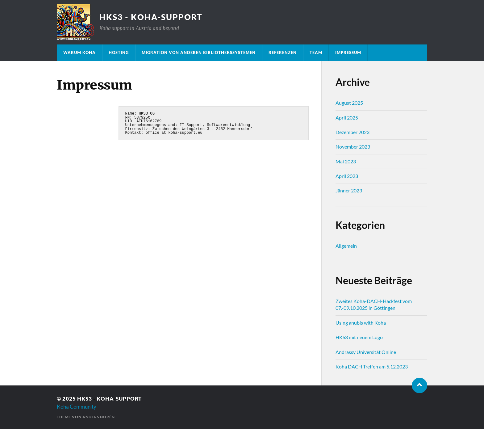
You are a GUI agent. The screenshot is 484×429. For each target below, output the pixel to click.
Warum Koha (79, 52)
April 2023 (347, 176)
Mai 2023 (346, 161)
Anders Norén (98, 416)
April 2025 (347, 117)
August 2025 (349, 103)
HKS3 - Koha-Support (150, 17)
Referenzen (283, 52)
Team (316, 52)
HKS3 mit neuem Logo (359, 337)
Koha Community (76, 406)
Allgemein (346, 246)
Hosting (119, 52)
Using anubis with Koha (361, 323)
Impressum (348, 52)
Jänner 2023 (349, 190)
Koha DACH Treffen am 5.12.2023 (372, 366)
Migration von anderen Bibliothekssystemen (199, 52)
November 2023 (353, 146)
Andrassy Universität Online (366, 352)
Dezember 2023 (352, 132)
